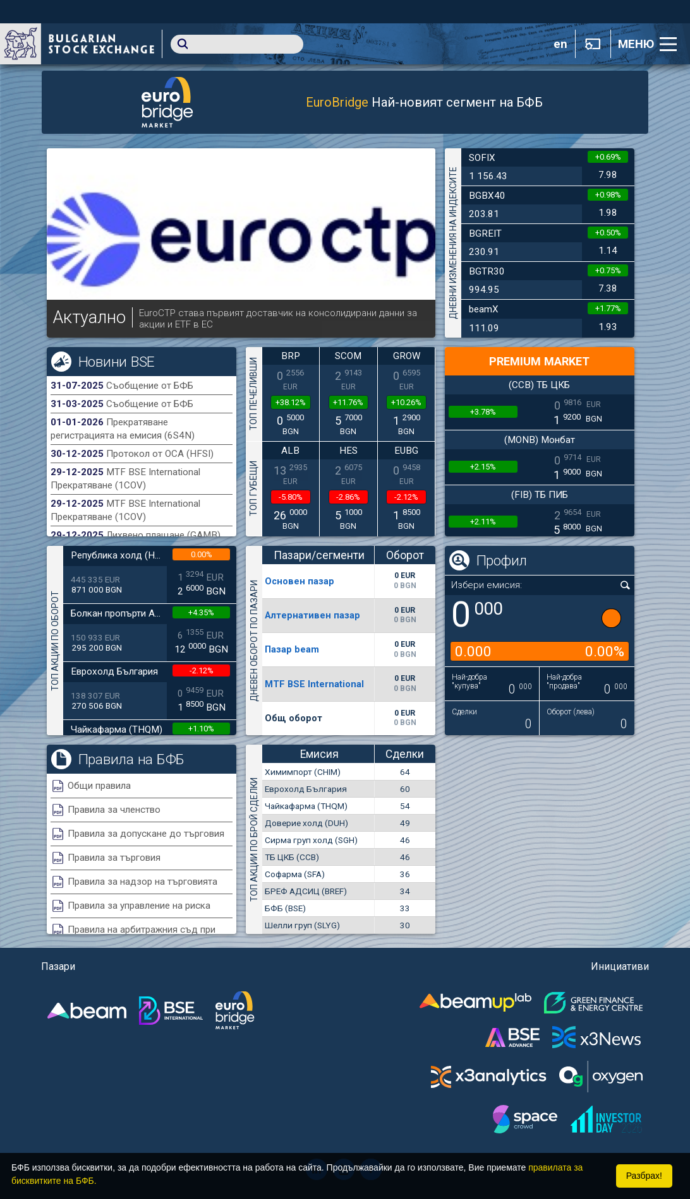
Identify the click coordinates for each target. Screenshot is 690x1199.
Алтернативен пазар (312, 615)
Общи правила (99, 785)
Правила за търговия (114, 857)
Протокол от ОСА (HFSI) (160, 453)
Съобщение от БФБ (149, 385)
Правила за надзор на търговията (142, 881)
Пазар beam (292, 649)
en (560, 44)
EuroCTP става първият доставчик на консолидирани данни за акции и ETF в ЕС (278, 318)
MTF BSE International (314, 684)
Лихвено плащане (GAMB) (163, 535)
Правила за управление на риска (139, 905)
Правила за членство (114, 809)
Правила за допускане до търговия (146, 833)
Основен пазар (299, 581)
